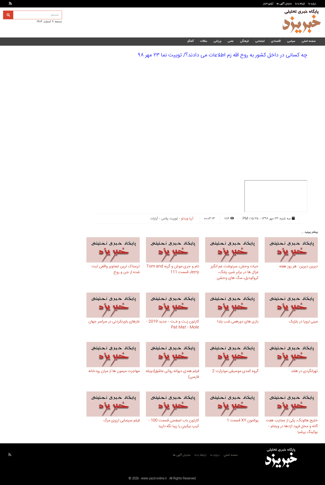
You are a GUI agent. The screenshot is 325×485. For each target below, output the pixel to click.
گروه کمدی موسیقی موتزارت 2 (235, 371)
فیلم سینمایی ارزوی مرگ (121, 420)
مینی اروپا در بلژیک (303, 321)
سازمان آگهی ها (284, 4)
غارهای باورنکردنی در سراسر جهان (114, 321)
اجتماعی (259, 41)
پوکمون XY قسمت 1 (242, 420)
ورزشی (217, 41)
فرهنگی (244, 41)
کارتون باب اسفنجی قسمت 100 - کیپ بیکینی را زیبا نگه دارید (173, 423)
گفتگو (190, 41)
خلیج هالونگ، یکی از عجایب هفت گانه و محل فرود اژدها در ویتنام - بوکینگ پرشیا (292, 426)
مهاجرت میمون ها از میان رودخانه (114, 371)
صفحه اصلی (308, 41)
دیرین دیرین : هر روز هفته (298, 266)
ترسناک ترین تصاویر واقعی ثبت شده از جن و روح (116, 269)
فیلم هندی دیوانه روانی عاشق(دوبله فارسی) (172, 374)
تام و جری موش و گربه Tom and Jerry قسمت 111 (172, 269)
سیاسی (291, 41)
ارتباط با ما (300, 4)
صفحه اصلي (231, 455)
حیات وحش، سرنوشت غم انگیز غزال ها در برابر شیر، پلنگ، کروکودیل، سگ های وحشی (234, 272)
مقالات (203, 41)
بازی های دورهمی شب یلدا (237, 321)
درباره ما (312, 4)
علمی (231, 41)
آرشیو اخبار (268, 4)
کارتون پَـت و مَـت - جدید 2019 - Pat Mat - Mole (172, 324)
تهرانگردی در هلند (304, 371)
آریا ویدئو (187, 218)
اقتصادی (276, 41)
